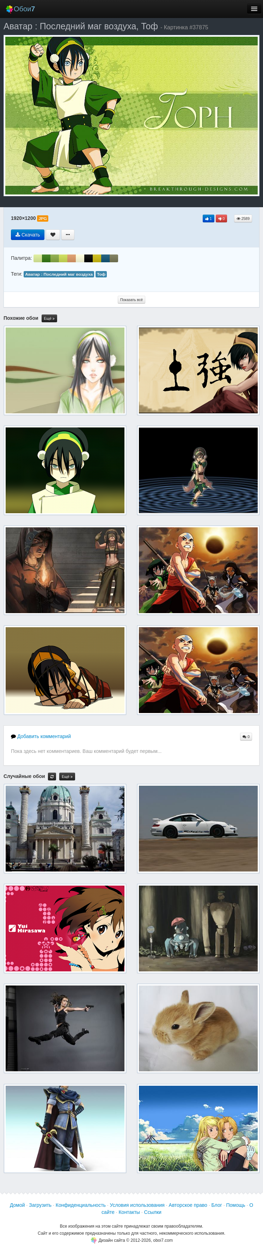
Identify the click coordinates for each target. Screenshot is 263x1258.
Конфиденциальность (81, 1205)
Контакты (129, 1212)
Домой (17, 1205)
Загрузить (40, 1205)
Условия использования (137, 1205)
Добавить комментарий (41, 736)
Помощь (235, 1205)
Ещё (49, 318)
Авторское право (188, 1205)
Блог (217, 1205)
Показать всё (131, 300)
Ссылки (152, 1212)
